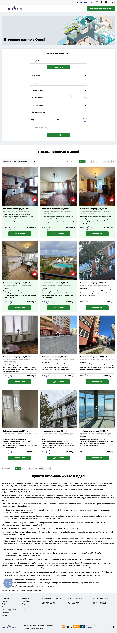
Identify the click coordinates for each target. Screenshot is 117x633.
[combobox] (58, 75)
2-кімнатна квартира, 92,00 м (55, 357)
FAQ (3, 604)
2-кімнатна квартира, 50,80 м (55, 208)
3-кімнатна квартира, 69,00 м (16, 282)
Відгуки (4, 607)
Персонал (5, 612)
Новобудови (26, 601)
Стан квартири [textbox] (37, 105)
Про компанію (7, 598)
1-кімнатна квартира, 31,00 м (55, 282)
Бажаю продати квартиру (100, 8)
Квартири (25, 598)
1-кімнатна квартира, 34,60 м (55, 431)
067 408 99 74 (48, 603)
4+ (85, 97)
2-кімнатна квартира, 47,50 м (16, 357)
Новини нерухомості (9, 610)
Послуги (5, 601)
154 (104, 162)
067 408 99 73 (85, 2)
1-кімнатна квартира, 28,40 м (93, 208)
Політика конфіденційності (33, 628)
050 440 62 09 (99, 603)
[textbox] (58, 128)
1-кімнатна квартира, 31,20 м (93, 282)
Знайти (58, 135)
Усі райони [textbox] (36, 75)
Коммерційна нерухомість (26, 608)
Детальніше (20, 234)
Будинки (25, 604)
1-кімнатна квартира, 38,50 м (16, 208)
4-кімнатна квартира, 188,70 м (94, 431)
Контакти (5, 615)
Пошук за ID (58, 67)
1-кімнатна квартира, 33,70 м (16, 431)
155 (109, 162)
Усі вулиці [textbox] (35, 83)
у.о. (85, 120)
